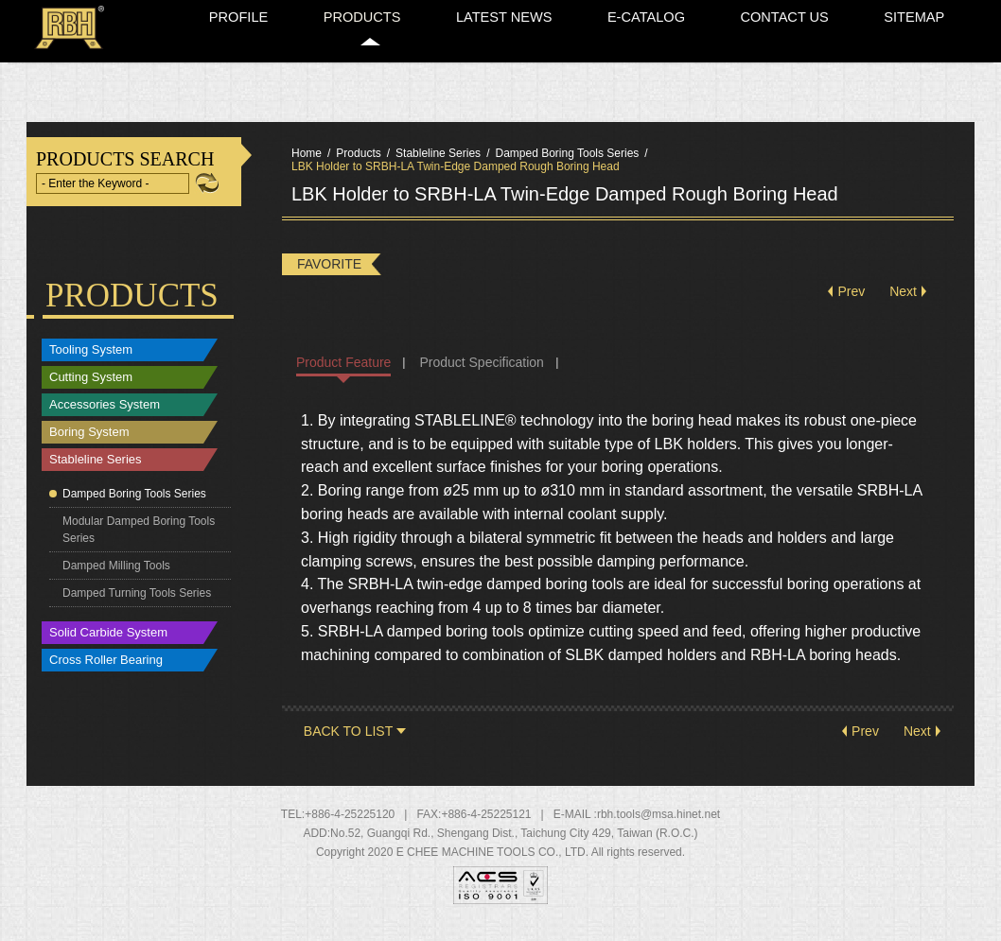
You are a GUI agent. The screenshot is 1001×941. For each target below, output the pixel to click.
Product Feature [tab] (343, 375)
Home (799, 11)
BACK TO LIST (348, 744)
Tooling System (90, 364)
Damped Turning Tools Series (136, 606)
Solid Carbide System (108, 646)
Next (903, 305)
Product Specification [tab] (481, 375)
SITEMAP (938, 59)
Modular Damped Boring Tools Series (138, 543)
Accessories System (104, 418)
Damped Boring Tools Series (134, 507)
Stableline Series (95, 473)
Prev (851, 305)
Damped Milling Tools (116, 578)
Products (358, 166)
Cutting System (90, 391)
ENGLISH (852, 11)
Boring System (89, 446)
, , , (514, 846)
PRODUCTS (510, 59)
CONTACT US (839, 59)
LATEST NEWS (621, 59)
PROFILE (418, 59)
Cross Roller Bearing (106, 674)
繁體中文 (928, 11)
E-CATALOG (731, 59)
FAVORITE (329, 277)
